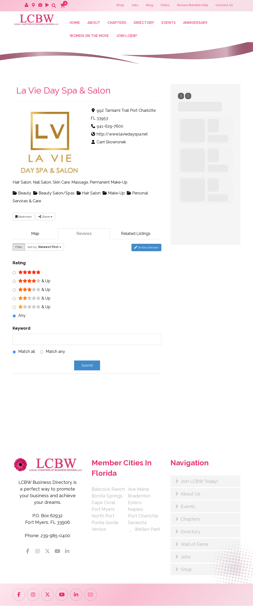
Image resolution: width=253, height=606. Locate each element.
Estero (135, 502)
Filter (18, 247)
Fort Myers (103, 509)
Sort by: (44, 247)
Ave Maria (138, 489)
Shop (186, 569)
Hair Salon (89, 193)
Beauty (22, 193)
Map (35, 234)
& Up (34, 281)
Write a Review (146, 247)
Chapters (190, 519)
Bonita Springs (107, 496)
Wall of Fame (194, 544)
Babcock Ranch (108, 489)
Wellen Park (144, 529)
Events (188, 506)
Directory (190, 531)
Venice (99, 529)
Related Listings (135, 234)
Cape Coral (103, 502)
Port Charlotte (143, 516)
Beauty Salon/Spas (54, 193)
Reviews (84, 234)
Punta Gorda (105, 522)
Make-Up (114, 193)
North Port (103, 516)
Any (21, 315)
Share (45, 217)
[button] (53, 5)
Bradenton (139, 496)
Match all (26, 351)
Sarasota (137, 522)
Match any (55, 351)
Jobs (185, 557)
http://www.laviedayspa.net (122, 134)
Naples (135, 509)
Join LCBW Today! (199, 481)
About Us (190, 494)
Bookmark (23, 217)
